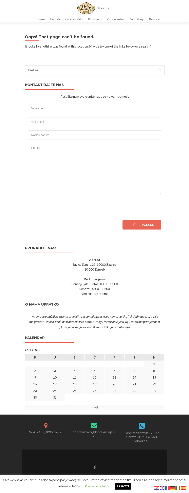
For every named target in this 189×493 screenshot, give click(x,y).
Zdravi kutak (116, 19)
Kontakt (154, 19)
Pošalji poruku (142, 224)
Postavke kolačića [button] (97, 486)
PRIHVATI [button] (123, 486)
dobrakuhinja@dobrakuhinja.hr (94, 434)
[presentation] (59, 206)
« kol (94, 407)
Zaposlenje (136, 19)
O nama (40, 19)
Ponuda (55, 19)
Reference (95, 19)
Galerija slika (74, 19)
